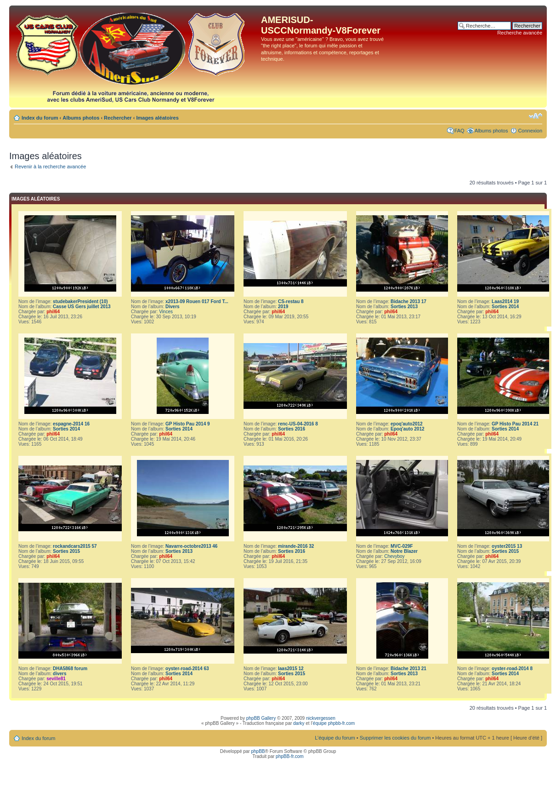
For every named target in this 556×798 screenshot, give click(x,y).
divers (59, 673)
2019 (283, 306)
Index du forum (40, 118)
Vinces (166, 311)
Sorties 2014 (505, 306)
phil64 (53, 311)
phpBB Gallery (261, 718)
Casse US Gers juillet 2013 (82, 306)
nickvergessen (320, 718)
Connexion (530, 130)
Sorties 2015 (66, 551)
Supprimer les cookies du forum (395, 738)
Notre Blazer (404, 551)
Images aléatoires (157, 118)
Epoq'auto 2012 (408, 428)
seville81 (56, 678)
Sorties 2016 (291, 428)
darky (298, 723)
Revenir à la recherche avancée (50, 166)
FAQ (459, 130)
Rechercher (118, 118)
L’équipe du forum (335, 738)
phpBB (258, 751)
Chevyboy (394, 556)
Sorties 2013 (404, 306)
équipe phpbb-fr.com (334, 723)
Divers (172, 306)
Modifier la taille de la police (535, 116)
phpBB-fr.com (290, 756)
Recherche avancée (519, 32)
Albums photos (80, 118)
